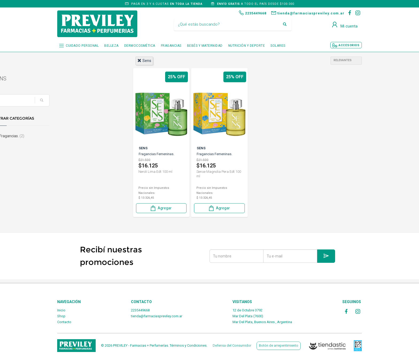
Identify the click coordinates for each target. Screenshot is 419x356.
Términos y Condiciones (188, 345)
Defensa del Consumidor (232, 345)
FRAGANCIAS (171, 46)
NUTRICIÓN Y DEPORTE (246, 46)
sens (144, 60)
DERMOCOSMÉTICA (139, 46)
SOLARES (277, 46)
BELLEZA (111, 46)
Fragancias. (75, 136)
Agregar (161, 208)
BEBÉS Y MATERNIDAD (205, 46)
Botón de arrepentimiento (278, 345)
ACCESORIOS (349, 45)
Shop (61, 316)
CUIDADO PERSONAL (82, 46)
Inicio (61, 310)
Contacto (64, 322)
